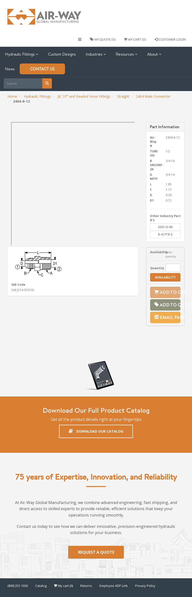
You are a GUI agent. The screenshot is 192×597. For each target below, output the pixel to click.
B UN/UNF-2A (154, 165)
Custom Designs (62, 54)
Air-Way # (153, 141)
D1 (152, 200)
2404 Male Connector (153, 96)
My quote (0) (103, 39)
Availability (154, 252)
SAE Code (18, 284)
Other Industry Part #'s (165, 218)
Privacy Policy (145, 586)
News (10, 69)
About (154, 54)
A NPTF (154, 177)
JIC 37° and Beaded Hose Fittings (84, 96)
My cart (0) (135, 39)
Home (12, 96)
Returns (86, 586)
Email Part (167, 317)
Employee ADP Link (113, 586)
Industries (96, 54)
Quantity (154, 268)
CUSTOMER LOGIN (170, 39)
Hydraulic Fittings (21, 54)
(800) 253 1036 (17, 586)
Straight (123, 96)
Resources (126, 54)
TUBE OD (154, 153)
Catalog (41, 586)
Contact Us (42, 69)
